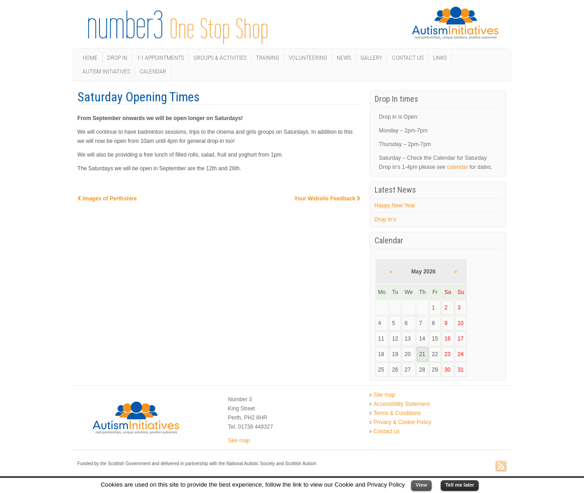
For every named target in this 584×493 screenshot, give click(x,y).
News (344, 57)
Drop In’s (385, 219)
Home (90, 57)
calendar (457, 167)
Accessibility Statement (402, 404)
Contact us (407, 57)
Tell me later (459, 485)
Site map (384, 395)
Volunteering (308, 57)
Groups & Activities (219, 57)
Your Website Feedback (327, 198)
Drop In (117, 57)
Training (267, 57)
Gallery (371, 57)
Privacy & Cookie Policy (403, 422)
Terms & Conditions (397, 413)
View (421, 485)
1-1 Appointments (160, 57)
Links (440, 57)
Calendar (153, 71)
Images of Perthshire (107, 198)
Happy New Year (395, 205)
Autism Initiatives (106, 71)
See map (239, 440)
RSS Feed (500, 466)
